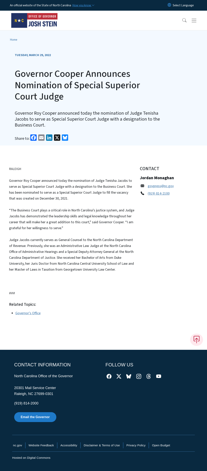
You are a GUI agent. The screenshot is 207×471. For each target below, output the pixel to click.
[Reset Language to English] (169, 5)
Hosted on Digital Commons (31, 457)
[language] (183, 5)
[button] (182, 20)
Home (13, 40)
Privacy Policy (136, 445)
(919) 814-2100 (159, 193)
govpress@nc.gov (161, 186)
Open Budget (161, 445)
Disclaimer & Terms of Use (102, 445)
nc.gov (17, 445)
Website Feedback (41, 445)
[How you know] (83, 5)
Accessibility (68, 445)
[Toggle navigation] (197, 20)
